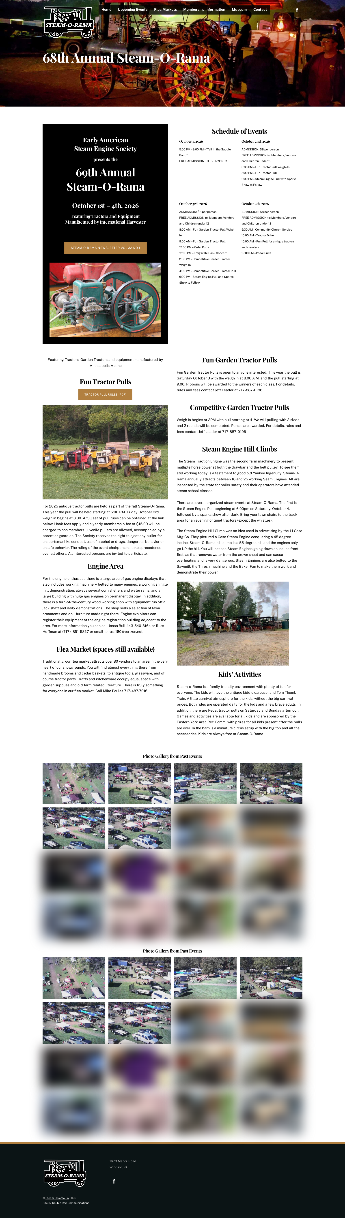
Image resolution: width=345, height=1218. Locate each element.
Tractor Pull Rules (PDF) (105, 394)
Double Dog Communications (70, 1203)
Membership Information (204, 9)
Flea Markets (165, 9)
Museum (239, 9)
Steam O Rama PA (57, 1198)
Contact (260, 9)
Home (106, 9)
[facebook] (297, 9)
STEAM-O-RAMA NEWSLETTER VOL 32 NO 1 (105, 248)
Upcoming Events (133, 9)
